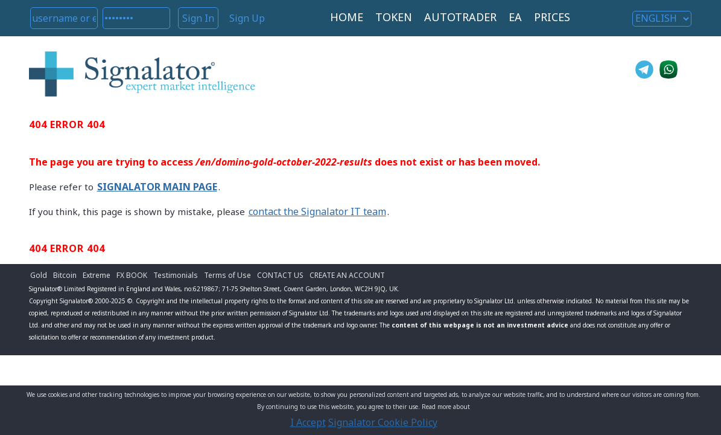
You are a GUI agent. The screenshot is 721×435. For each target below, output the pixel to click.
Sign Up (247, 18)
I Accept (308, 422)
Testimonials (175, 275)
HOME (346, 17)
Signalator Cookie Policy (382, 422)
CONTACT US (280, 275)
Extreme (96, 275)
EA (515, 17)
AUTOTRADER (460, 17)
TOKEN (393, 17)
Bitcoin (65, 275)
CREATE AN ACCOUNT (347, 275)
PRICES (552, 17)
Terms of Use (227, 275)
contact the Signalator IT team (317, 211)
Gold (38, 275)
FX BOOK (131, 275)
